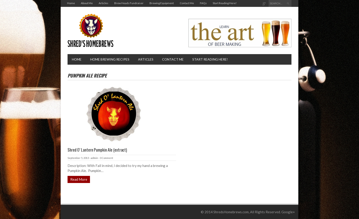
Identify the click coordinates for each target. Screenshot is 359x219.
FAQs (203, 3)
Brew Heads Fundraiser (129, 3)
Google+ (288, 212)
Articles (103, 3)
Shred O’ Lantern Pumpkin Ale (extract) (97, 150)
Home (71, 3)
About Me (87, 3)
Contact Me (187, 3)
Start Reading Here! (225, 3)
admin (94, 157)
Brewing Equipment (162, 3)
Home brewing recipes (109, 59)
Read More (78, 179)
